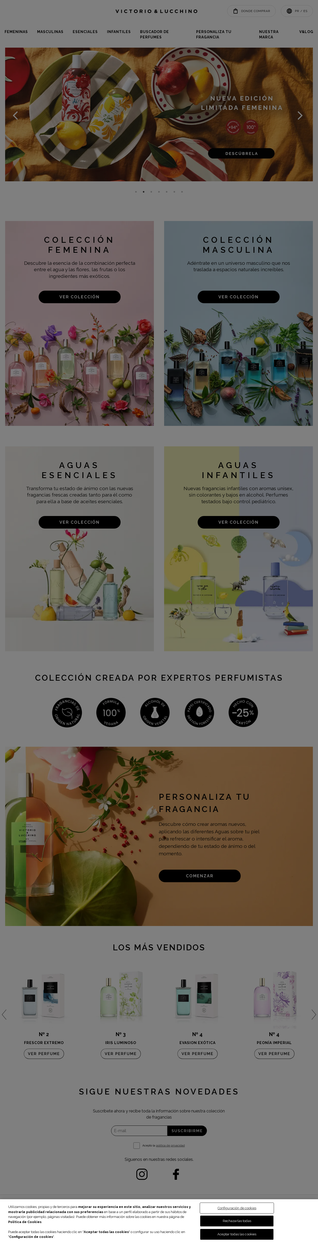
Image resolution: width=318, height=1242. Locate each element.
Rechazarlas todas (237, 1221)
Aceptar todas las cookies (236, 1234)
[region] (159, 1220)
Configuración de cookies (237, 1208)
